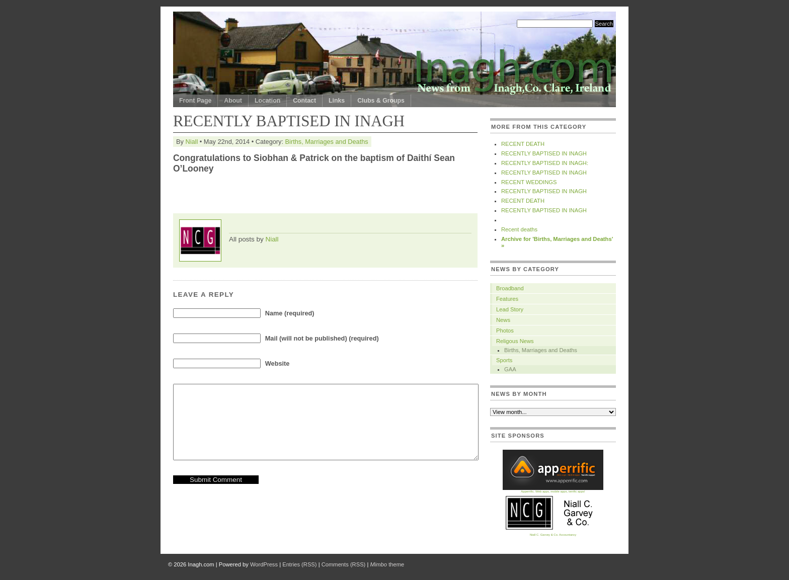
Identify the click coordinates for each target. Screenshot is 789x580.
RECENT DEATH (522, 144)
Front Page (195, 100)
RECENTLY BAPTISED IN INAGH (544, 153)
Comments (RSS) (344, 564)
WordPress (264, 564)
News (503, 320)
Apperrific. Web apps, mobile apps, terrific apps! (553, 490)
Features (507, 299)
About (233, 100)
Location (267, 100)
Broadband (510, 288)
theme (387, 564)
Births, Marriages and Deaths (326, 141)
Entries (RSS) (299, 564)
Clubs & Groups (381, 100)
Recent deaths (519, 229)
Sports (504, 360)
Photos (505, 330)
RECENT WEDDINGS (529, 182)
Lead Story (509, 309)
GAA (510, 369)
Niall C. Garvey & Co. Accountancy (553, 533)
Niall (191, 141)
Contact (304, 100)
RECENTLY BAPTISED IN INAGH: (544, 163)
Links (337, 100)
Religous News (515, 341)
